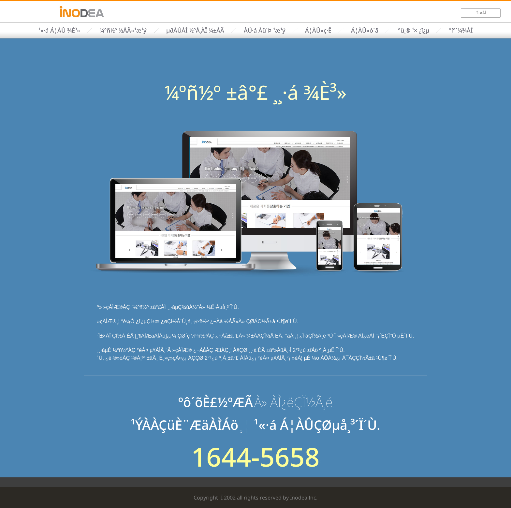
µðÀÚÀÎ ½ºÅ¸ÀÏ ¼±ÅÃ (195, 30)
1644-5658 (255, 456)
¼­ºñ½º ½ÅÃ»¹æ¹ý (123, 30)
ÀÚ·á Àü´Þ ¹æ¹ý (264, 30)
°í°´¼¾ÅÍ (461, 30)
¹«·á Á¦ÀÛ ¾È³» (59, 30)
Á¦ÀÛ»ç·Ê (318, 30)
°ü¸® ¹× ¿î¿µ (413, 30)
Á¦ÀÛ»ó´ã (364, 30)
